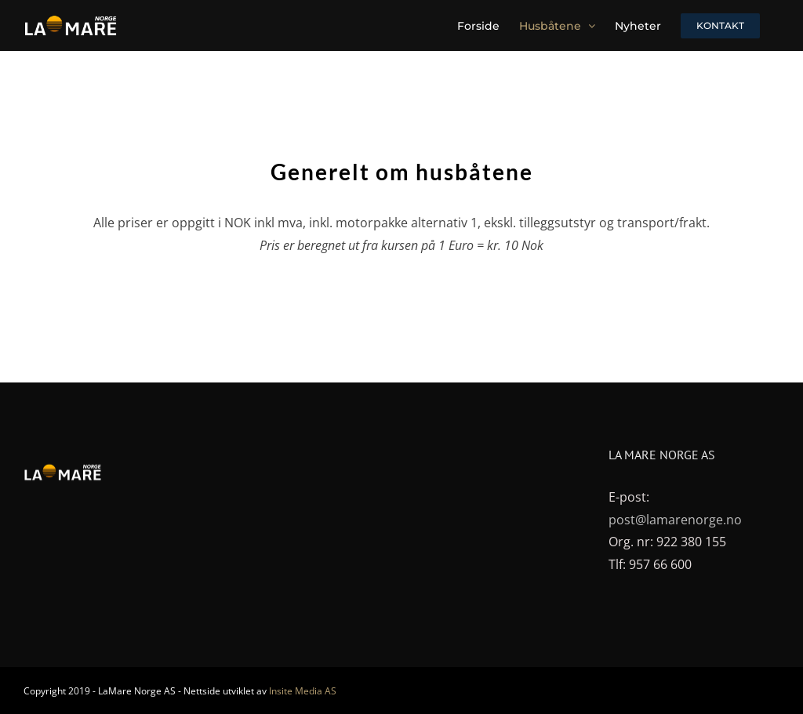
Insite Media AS (302, 691)
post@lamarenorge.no (675, 519)
